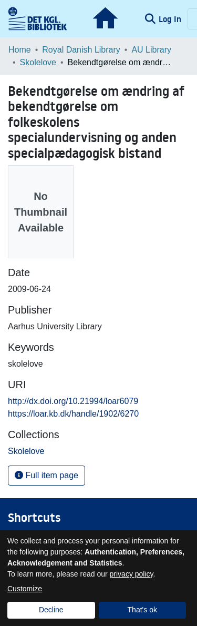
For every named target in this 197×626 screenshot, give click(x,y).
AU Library (151, 49)
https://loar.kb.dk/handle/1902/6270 (73, 413)
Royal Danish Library (81, 49)
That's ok (142, 609)
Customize (24, 588)
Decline (51, 609)
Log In (171, 19)
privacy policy (131, 574)
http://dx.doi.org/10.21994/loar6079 (73, 401)
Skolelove (38, 62)
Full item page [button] (46, 475)
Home (19, 49)
